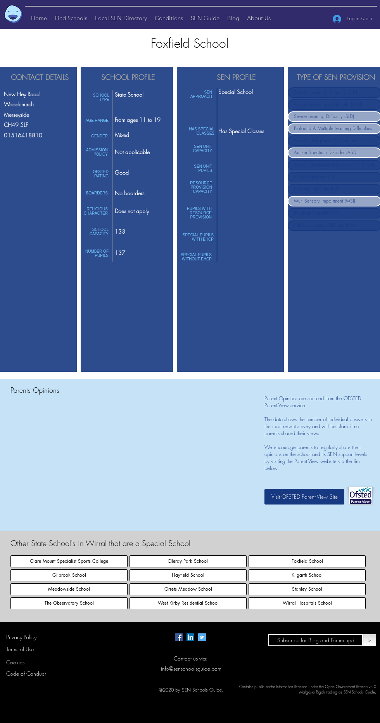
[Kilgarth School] (307, 575)
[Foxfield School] (307, 561)
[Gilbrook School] (69, 575)
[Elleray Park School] (188, 561)
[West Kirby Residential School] (188, 603)
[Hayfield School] (188, 575)
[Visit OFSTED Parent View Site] (304, 497)
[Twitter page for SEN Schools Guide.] (202, 637)
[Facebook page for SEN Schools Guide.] (179, 637)
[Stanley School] (307, 589)
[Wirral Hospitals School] (307, 603)
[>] (369, 640)
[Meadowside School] (69, 589)
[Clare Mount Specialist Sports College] (69, 561)
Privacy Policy (21, 637)
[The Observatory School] (69, 603)
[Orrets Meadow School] (188, 589)
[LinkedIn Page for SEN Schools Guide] (190, 637)
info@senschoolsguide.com (191, 668)
